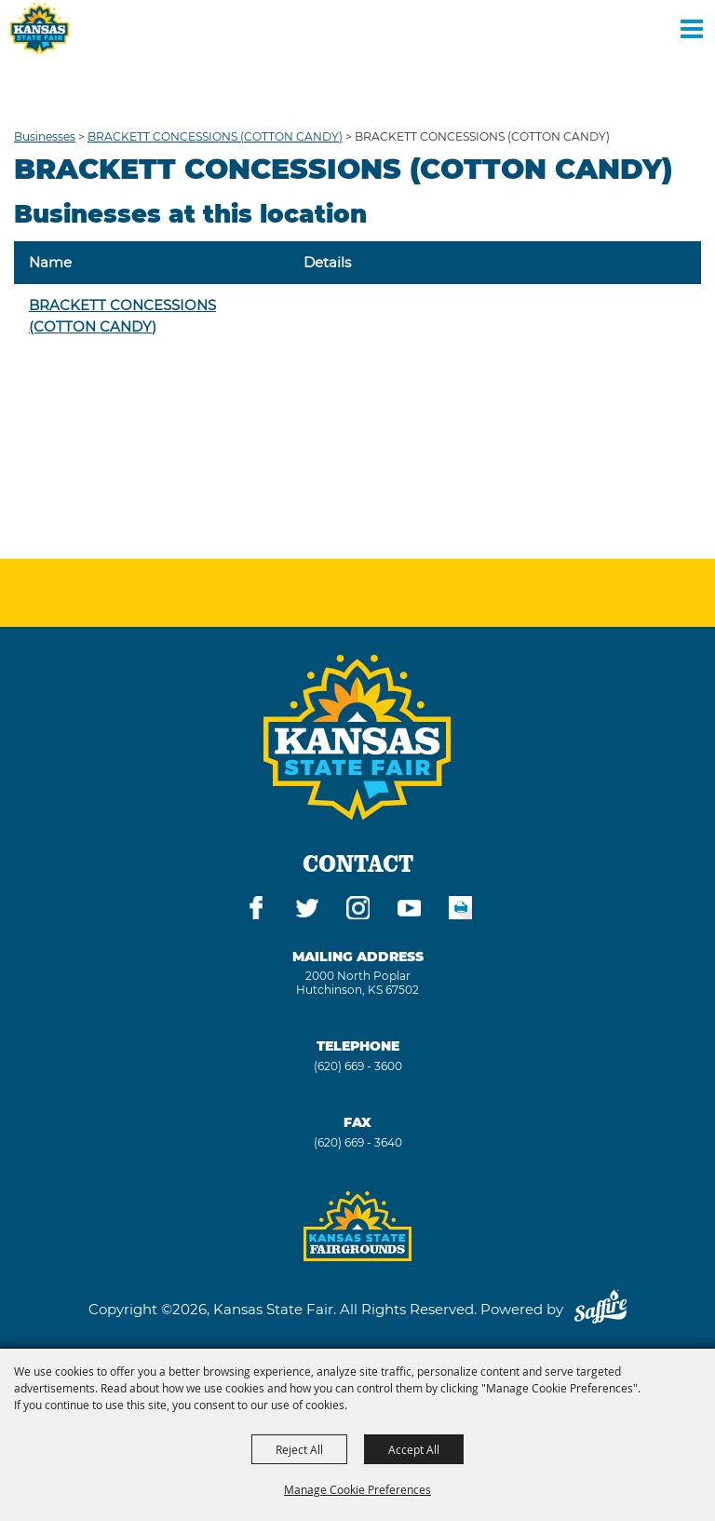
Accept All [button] (413, 1449)
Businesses (44, 136)
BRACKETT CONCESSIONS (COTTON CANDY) (215, 136)
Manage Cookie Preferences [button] (357, 1489)
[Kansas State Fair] (39, 28)
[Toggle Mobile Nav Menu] (691, 28)
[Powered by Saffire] (600, 1309)
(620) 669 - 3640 (358, 1142)
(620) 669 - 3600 (358, 1066)
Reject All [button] (299, 1449)
